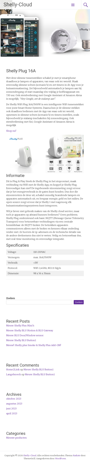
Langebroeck (13, 374)
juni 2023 (11, 408)
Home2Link (13, 369)
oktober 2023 (13, 398)
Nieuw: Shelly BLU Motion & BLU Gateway (29, 330)
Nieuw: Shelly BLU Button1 (21, 340)
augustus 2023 (14, 403)
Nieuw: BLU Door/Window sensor (25, 335)
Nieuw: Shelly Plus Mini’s (20, 325)
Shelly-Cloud (18, 5)
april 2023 (11, 413)
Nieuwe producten (16, 437)
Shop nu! (11, 130)
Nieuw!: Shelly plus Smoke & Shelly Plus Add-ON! (33, 345)
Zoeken (10, 298)
